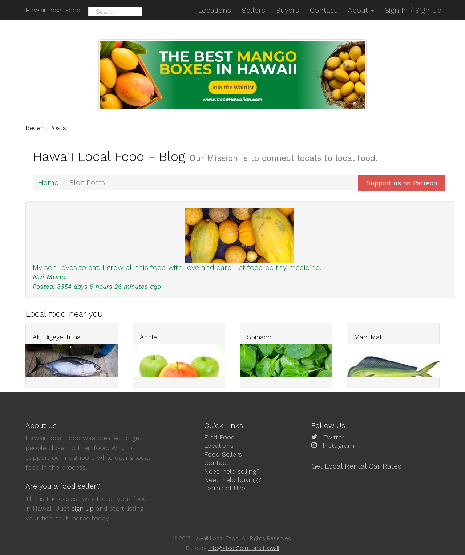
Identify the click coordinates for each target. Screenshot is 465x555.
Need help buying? (232, 479)
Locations (219, 445)
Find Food (219, 437)
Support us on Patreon (401, 183)
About (361, 10)
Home (48, 182)
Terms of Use (224, 488)
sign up (83, 508)
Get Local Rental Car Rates (356, 466)
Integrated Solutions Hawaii (243, 548)
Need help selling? (232, 471)
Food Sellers (223, 454)
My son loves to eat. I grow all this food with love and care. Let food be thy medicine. (177, 267)
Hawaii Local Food (53, 10)
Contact (216, 462)
